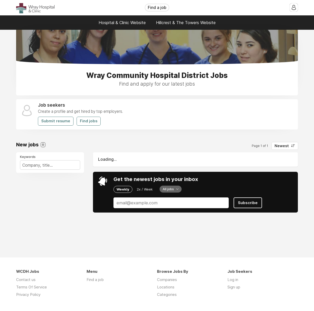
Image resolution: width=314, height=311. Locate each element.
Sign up (233, 287)
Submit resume (55, 121)
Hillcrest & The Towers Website (186, 22)
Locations (165, 287)
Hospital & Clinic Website (122, 22)
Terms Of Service (31, 287)
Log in (232, 279)
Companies (167, 279)
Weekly (123, 189)
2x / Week (145, 189)
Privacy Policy (28, 294)
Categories (167, 294)
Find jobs (88, 121)
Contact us (26, 279)
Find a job (157, 7)
